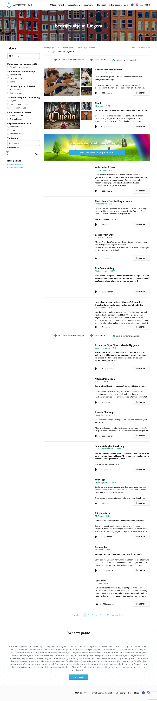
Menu (145, 5)
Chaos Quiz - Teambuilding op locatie (113, 201)
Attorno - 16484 (101, 381)
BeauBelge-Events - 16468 (105, 482)
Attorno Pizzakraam (105, 378)
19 (108, 615)
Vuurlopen (100, 479)
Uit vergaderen (14, 78)
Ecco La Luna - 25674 (103, 170)
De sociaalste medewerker (108, 69)
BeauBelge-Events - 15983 (105, 415)
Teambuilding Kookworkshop (109, 446)
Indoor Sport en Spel (16, 108)
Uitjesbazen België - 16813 (105, 348)
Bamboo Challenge (104, 412)
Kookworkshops (15, 126)
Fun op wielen (14, 89)
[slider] (7, 152)
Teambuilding (14, 75)
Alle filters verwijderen (141, 47)
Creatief (11, 130)
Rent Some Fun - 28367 (104, 204)
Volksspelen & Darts (105, 167)
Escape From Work (104, 234)
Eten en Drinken (15, 115)
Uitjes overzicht (57, 5)
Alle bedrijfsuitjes (123, 693)
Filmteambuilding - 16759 (105, 271)
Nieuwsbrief (88, 5)
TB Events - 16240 (102, 516)
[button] (69, 82)
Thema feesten (14, 119)
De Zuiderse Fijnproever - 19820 (108, 449)
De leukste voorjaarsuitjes (19, 67)
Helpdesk (101, 5)
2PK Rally (100, 580)
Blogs (136, 693)
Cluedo (98, 103)
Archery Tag (101, 546)
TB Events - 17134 (102, 106)
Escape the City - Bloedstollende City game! (117, 345)
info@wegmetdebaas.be (102, 693)
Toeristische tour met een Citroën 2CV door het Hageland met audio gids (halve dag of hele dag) (119, 303)
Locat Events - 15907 (103, 237)
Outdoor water (14, 93)
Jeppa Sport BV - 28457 (104, 72)
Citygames (12, 101)
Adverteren (74, 5)
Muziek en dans (14, 134)
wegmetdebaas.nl (15, 164)
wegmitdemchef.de (16, 167)
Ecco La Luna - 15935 (104, 583)
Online (11, 82)
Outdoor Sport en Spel (17, 104)
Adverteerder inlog (118, 5)
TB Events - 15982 (102, 549)
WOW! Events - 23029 (103, 307)
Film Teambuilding (104, 268)
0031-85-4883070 (82, 693)
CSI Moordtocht (103, 513)
